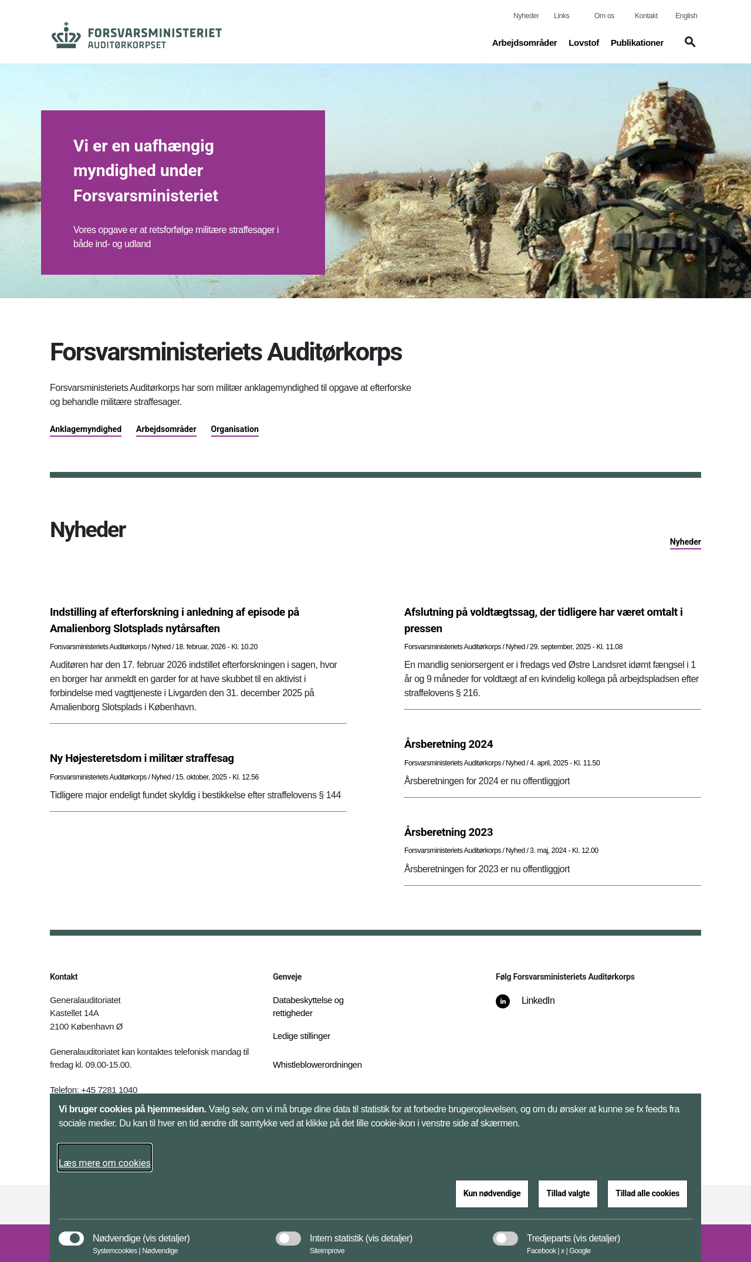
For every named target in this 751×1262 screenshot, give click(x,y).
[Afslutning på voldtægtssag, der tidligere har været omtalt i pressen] (552, 620)
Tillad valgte (568, 1193)
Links (562, 16)
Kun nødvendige (492, 1193)
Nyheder (526, 16)
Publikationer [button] (637, 42)
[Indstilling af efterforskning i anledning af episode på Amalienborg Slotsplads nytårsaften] (198, 620)
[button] (688, 47)
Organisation (235, 429)
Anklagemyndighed (85, 429)
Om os (604, 16)
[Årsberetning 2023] (552, 832)
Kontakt (646, 16)
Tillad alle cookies (647, 1193)
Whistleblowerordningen (317, 1064)
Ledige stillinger (301, 1036)
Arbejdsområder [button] (524, 42)
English (686, 16)
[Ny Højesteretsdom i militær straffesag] (198, 758)
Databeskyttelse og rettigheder (308, 1006)
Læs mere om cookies (105, 1163)
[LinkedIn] (533, 1007)
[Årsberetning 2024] (552, 744)
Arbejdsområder (166, 429)
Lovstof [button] (584, 42)
